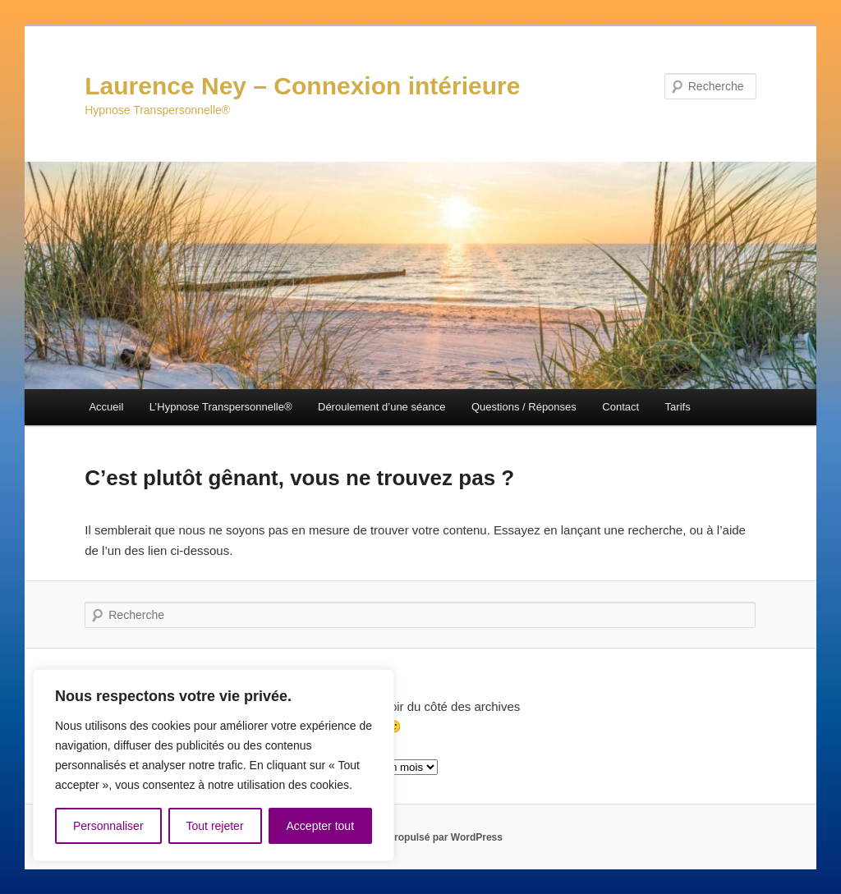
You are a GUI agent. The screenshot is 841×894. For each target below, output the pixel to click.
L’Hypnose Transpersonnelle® (220, 407)
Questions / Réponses (524, 407)
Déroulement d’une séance (381, 407)
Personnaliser (108, 825)
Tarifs (678, 407)
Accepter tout (321, 825)
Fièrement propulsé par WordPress (420, 837)
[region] (213, 765)
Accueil (106, 407)
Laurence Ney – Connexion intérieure (302, 85)
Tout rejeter (215, 825)
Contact (620, 407)
